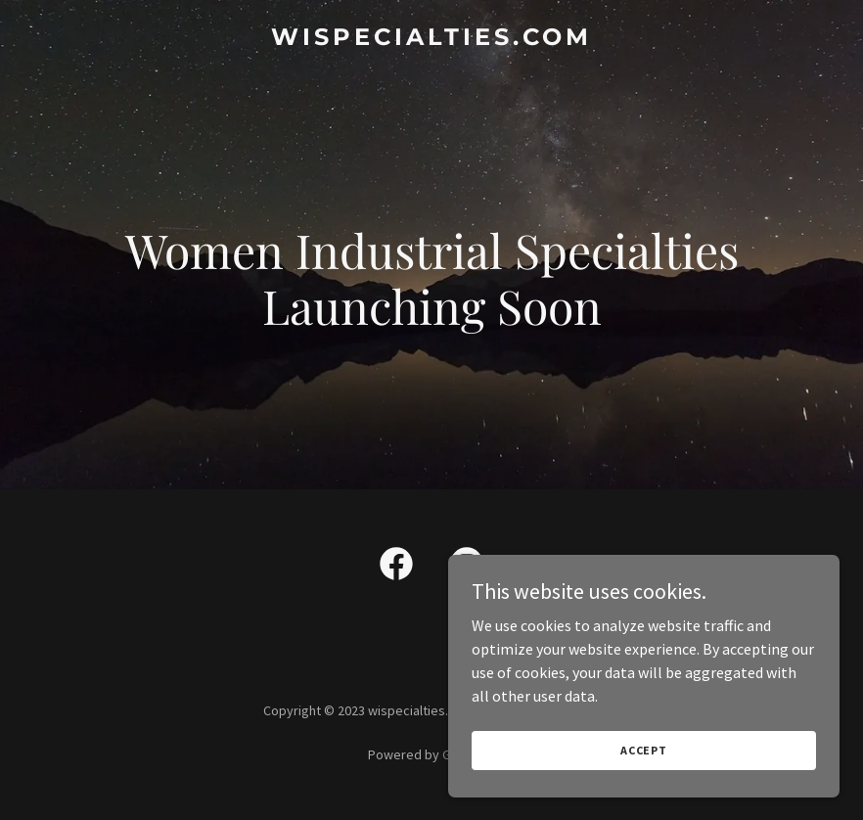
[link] (431, 39)
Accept (643, 750)
